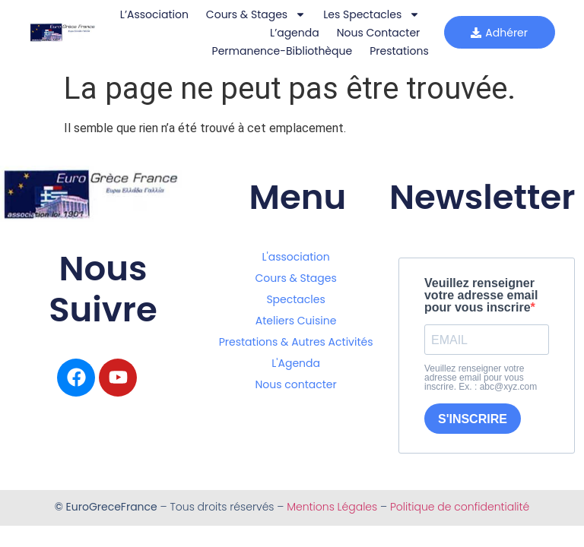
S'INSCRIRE (472, 419)
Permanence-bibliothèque (281, 50)
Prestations (398, 50)
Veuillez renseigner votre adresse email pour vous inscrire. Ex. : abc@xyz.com (480, 377)
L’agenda (294, 32)
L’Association (153, 14)
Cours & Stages (255, 14)
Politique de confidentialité (459, 506)
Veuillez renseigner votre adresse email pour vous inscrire (481, 295)
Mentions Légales (332, 506)
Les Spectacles (370, 14)
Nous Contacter (378, 32)
